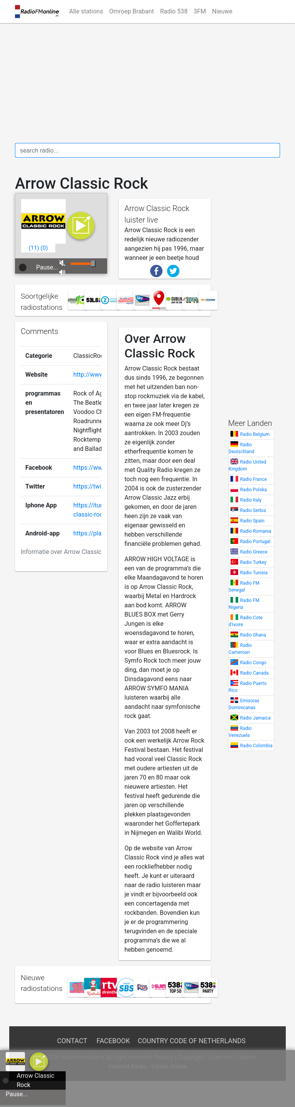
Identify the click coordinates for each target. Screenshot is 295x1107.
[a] (39, 1061)
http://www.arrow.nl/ (101, 374)
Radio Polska (253, 489)
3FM (200, 11)
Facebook (113, 1041)
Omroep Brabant (131, 11)
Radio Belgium (255, 434)
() (34, 247)
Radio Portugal (255, 541)
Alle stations (86, 11)
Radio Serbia (253, 510)
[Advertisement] (147, 83)
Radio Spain (252, 521)
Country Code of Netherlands (192, 1041)
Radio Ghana (253, 635)
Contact (72, 1041)
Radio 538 (174, 11)
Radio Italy (251, 500)
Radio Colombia (256, 745)
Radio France (253, 479)
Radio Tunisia (254, 572)
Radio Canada (254, 673)
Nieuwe (222, 11)
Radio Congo (253, 662)
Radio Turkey (253, 562)
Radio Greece (253, 552)
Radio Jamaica (255, 718)
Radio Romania (255, 531)
